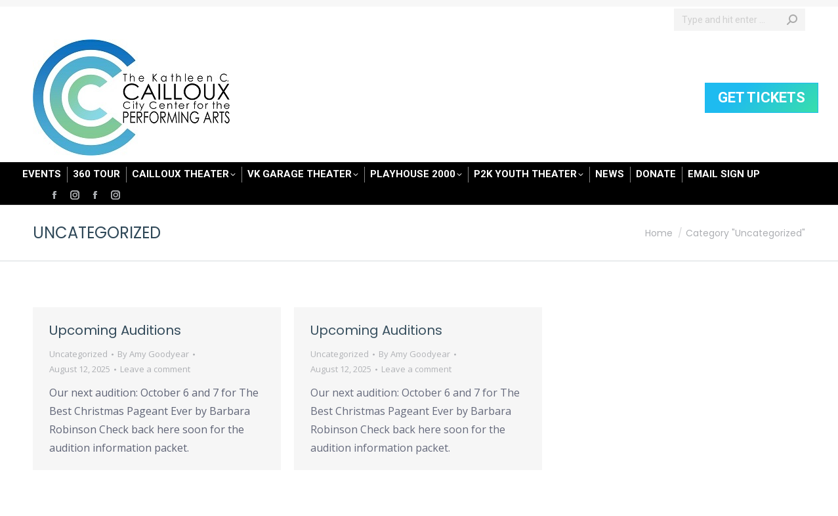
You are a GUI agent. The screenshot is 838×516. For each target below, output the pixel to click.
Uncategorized (78, 354)
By (153, 354)
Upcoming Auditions (115, 330)
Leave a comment (155, 369)
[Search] (739, 20)
